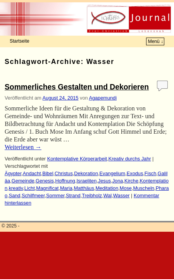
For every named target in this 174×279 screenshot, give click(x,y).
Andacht (32, 173)
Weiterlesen (23, 147)
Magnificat (47, 188)
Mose (126, 188)
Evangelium (113, 173)
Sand (15, 195)
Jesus (104, 181)
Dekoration (86, 173)
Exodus (135, 173)
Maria (66, 188)
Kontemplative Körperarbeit (77, 159)
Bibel (47, 173)
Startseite (19, 41)
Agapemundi (103, 98)
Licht (29, 188)
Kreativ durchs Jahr (130, 159)
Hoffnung (65, 181)
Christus (64, 173)
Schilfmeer (33, 195)
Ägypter (13, 173)
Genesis (45, 181)
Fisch (150, 173)
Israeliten (87, 181)
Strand (73, 195)
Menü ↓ (155, 41)
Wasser (121, 195)
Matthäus (84, 188)
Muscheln (144, 188)
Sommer (55, 195)
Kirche (131, 181)
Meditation (106, 188)
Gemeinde (23, 181)
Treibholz (92, 195)
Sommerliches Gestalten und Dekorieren (77, 87)
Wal (107, 195)
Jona (117, 181)
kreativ (16, 188)
